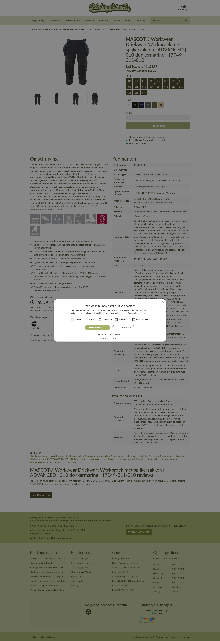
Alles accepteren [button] (97, 328)
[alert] (110, 320)
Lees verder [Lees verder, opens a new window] (144, 313)
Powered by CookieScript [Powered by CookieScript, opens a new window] (110, 338)
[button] (110, 334)
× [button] (163, 302)
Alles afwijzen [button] (123, 328)
